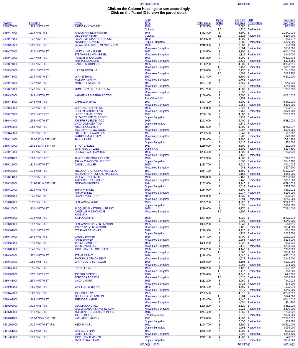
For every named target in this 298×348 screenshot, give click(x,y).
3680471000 (10, 101)
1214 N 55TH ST (39, 32)
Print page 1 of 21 (149, 3)
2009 (292, 51)
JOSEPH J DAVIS (84, 293)
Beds (219, 20)
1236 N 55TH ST (39, 76)
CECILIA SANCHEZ (86, 305)
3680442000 (10, 293)
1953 (148, 145)
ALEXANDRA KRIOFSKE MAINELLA (96, 173)
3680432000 (10, 170)
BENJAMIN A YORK (86, 202)
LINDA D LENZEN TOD (88, 123)
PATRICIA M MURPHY (87, 136)
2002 (292, 274)
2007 (292, 170)
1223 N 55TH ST (39, 45)
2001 (292, 26)
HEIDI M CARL (83, 324)
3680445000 (10, 108)
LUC (250, 20)
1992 (292, 139)
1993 (292, 89)
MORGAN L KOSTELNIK (88, 108)
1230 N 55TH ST (39, 64)
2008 (292, 177)
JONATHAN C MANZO (87, 337)
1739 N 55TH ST (39, 337)
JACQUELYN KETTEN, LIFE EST (93, 208)
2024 (292, 32)
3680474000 (10, 64)
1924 (148, 183)
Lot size (240, 20)
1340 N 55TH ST (39, 230)
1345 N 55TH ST (39, 242)
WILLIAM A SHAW (85, 79)
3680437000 (10, 236)
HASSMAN (80, 214)
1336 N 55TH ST (39, 217)
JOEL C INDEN (83, 315)
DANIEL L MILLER (85, 164)
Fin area (240, 23)
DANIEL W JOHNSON (87, 64)
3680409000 (10, 202)
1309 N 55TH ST (39, 158)
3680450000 (10, 45)
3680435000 (10, 208)
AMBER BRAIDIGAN (86, 340)
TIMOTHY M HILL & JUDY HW (92, 89)
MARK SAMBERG (85, 246)
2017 (292, 38)
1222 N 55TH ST (39, 38)
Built (148, 20)
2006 (292, 70)
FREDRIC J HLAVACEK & (89, 133)
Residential (254, 29)
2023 (292, 82)
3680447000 (10, 82)
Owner (78, 23)
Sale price (289, 23)
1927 (148, 51)
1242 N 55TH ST (39, 89)
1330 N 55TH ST (39, 202)
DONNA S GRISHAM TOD (89, 152)
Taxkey (7, 23)
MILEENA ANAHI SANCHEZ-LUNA (94, 308)
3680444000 (10, 120)
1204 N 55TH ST (39, 26)
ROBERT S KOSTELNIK (88, 111)
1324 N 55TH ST (39, 189)
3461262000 (10, 324)
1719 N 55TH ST (39, 312)
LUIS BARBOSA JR (85, 70)
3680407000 (10, 230)
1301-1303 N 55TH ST (42, 145)
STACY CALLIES (84, 145)
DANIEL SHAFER (84, 236)
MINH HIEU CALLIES (86, 148)
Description (255, 23)
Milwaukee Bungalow (157, 48)
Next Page (244, 3)
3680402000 (10, 299)
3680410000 (10, 189)
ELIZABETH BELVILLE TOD (90, 117)
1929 (148, 158)
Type (148, 23)
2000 (292, 76)
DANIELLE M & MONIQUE (89, 211)
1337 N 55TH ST (39, 224)
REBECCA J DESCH (86, 277)
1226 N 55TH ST (39, 51)
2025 (292, 95)
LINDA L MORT (83, 280)
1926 (148, 38)
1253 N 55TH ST (39, 120)
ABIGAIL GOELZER (86, 126)
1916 (148, 312)
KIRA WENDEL (83, 192)
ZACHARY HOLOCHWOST (90, 129)
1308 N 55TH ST (39, 152)
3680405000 (10, 255)
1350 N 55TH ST (39, 255)
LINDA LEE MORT (85, 268)
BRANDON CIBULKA (86, 195)
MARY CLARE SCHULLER (90, 261)
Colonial (149, 29)
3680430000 (10, 145)
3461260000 (10, 337)
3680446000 (10, 95)
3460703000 (10, 305)
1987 (292, 133)
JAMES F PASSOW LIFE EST (91, 158)
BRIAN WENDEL (84, 189)
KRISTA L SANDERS (86, 60)
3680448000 (10, 70)
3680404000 (10, 274)
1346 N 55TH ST (39, 249)
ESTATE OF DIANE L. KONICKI (92, 38)
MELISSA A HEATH (85, 35)
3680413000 (10, 152)
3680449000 (10, 57)
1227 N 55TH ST (39, 57)
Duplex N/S (151, 148)
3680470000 (10, 114)
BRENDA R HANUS (86, 299)
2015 (292, 280)
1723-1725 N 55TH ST (42, 318)
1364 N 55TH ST (39, 299)
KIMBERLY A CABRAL (87, 82)
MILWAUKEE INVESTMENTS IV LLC (96, 45)
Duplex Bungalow (155, 42)
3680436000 (10, 224)
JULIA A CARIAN (84, 217)
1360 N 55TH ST (39, 286)
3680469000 (10, 126)
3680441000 (10, 280)
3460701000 (10, 318)
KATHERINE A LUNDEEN (89, 180)
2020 (292, 249)
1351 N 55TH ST (39, 261)
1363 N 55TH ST (39, 293)
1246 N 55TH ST (39, 101)
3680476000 (10, 38)
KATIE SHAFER (83, 239)
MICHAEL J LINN (84, 330)
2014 (292, 217)
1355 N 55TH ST (39, 268)
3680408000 (10, 217)
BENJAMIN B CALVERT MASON (93, 224)
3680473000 (10, 76)
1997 (292, 268)
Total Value (204, 23)
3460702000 (10, 312)
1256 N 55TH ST (39, 126)
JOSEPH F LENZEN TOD (89, 120)
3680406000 (10, 249)
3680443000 (10, 133)
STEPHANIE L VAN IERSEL (90, 54)
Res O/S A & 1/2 (154, 98)
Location (34, 23)
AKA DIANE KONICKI (87, 42)
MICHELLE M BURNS (87, 286)
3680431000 (10, 158)
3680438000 (10, 242)
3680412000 (10, 164)
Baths (219, 23)
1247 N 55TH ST (39, 108)
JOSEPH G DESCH (85, 274)
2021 (292, 195)
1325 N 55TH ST (39, 195)
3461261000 (10, 330)
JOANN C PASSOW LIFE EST (92, 161)
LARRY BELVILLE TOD (88, 114)
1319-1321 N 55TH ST (42, 183)
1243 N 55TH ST (39, 95)
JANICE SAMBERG (85, 242)
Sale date (289, 20)
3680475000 (10, 51)
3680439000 (10, 261)
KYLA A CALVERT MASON (90, 227)
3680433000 (10, 183)
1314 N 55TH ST (39, 164)
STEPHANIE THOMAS (87, 230)
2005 (292, 145)
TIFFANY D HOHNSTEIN (89, 296)
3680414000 (10, 139)
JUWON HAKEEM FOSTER (90, 32)
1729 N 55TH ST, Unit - (42, 324)
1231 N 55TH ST (39, 70)
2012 (292, 189)
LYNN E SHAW (83, 76)
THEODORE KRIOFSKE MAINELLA (95, 170)
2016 (292, 57)
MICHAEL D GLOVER (87, 177)
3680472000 (10, 89)
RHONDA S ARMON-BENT (90, 258)
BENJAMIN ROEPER (86, 183)
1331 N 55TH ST (39, 208)
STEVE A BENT (83, 255)
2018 (292, 236)
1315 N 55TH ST (39, 170)
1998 (292, 261)
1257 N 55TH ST (39, 133)
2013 (292, 286)
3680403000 (10, 286)
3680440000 (10, 268)
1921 (148, 318)
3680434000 (10, 195)
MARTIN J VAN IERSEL (88, 51)
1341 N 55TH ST (39, 236)
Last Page (289, 3)
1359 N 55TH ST (39, 280)
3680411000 (10, 177)
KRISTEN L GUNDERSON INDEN (94, 312)
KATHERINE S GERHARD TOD (92, 95)
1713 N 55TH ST (39, 305)
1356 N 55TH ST (39, 274)
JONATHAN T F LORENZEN (91, 249)
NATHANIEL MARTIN (86, 318)
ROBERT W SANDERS (88, 57)
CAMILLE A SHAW (85, 101)
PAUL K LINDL (83, 139)
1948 (148, 26)
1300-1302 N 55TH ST (42, 139)
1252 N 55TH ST (39, 114)
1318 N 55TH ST (39, 177)
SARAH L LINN (83, 333)
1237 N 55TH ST (39, 82)
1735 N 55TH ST (39, 330)
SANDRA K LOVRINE (87, 26)
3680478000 (10, 26)
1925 (148, 164)
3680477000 (10, 32)
